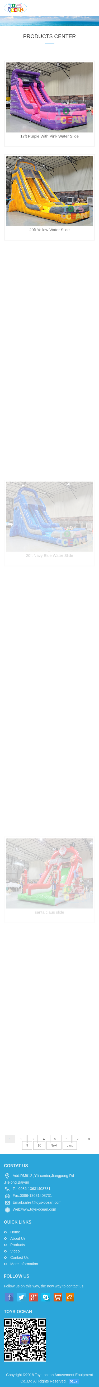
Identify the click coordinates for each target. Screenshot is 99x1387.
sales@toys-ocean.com (42, 1202)
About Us (18, 1238)
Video (15, 1251)
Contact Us (19, 1257)
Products (17, 1245)
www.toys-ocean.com (38, 1209)
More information (24, 1264)
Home (15, 1232)
